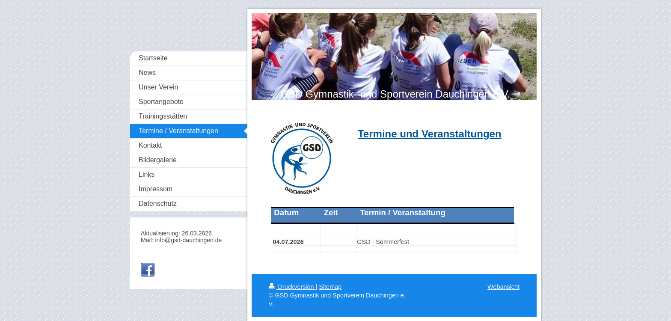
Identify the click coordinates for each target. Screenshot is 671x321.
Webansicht (503, 286)
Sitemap (330, 286)
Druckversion (292, 286)
